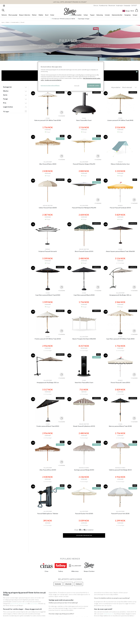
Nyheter (4, 15)
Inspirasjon (119, 5)
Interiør (107, 15)
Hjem (3, 22)
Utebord (79, 584)
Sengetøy (127, 15)
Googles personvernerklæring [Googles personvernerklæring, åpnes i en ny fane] (53, 80)
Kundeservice (103, 5)
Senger (135, 15)
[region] (71, 76)
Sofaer (86, 15)
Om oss (95, 5)
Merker (34, 15)
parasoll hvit (14, 603)
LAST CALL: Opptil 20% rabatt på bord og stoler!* (70, 2)
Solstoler (58, 584)
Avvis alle (76, 85)
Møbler (41, 15)
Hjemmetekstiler (117, 15)
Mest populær (13, 15)
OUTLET (134, 5)
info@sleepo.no (108, 614)
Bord (46, 15)
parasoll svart (23, 603)
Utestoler (68, 584)
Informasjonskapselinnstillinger (50, 85)
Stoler (52, 15)
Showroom (111, 5)
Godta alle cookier (93, 85)
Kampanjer (127, 5)
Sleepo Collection (24, 15)
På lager (6, 111)
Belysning (100, 15)
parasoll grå (34, 603)
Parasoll (22, 22)
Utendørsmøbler (76, 15)
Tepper (92, 15)
